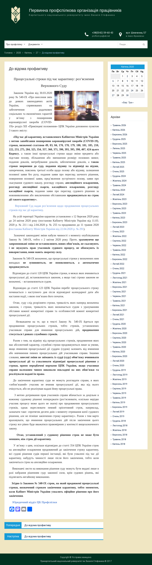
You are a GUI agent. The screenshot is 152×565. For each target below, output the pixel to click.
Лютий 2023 (118, 227)
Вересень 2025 (120, 144)
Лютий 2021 (118, 314)
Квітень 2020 (119, 351)
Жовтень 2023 (119, 199)
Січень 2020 (118, 365)
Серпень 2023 (119, 208)
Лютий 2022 (118, 264)
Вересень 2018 (120, 435)
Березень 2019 (120, 407)
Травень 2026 (119, 125)
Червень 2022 (119, 245)
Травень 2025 (119, 157)
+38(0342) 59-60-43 (102, 32)
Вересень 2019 (120, 384)
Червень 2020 (119, 342)
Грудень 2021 (119, 273)
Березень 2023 (120, 222)
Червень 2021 (119, 296)
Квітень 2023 (119, 217)
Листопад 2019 (120, 375)
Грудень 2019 (119, 370)
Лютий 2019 (118, 411)
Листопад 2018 (120, 425)
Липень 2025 (119, 148)
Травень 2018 (119, 439)
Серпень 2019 (119, 388)
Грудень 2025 (119, 139)
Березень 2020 (120, 356)
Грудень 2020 (119, 324)
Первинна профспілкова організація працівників (75, 10)
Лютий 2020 (118, 361)
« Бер (124, 102)
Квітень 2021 (119, 305)
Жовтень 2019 (119, 379)
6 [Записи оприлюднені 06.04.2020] (113, 81)
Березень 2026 (120, 134)
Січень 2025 (118, 171)
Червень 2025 (119, 153)
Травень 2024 (119, 185)
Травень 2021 (119, 301)
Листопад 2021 (120, 278)
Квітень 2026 (119, 130)
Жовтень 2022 (119, 236)
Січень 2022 (118, 268)
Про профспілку (14, 44)
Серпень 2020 (119, 338)
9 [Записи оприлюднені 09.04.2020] (127, 81)
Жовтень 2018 (119, 430)
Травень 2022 (119, 250)
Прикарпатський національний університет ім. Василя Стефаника (72, 561)
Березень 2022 (120, 259)
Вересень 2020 (120, 333)
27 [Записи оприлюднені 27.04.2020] (113, 95)
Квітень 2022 (119, 254)
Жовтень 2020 (119, 328)
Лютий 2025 (118, 167)
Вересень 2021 (120, 287)
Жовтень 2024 (119, 181)
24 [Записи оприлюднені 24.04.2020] (132, 90)
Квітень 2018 (119, 444)
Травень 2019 (119, 398)
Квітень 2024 (119, 190)
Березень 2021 (120, 310)
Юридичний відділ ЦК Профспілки (33, 502)
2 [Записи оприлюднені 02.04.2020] (127, 76)
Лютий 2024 (118, 194)
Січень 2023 (118, 231)
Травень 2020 (119, 347)
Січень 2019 (118, 416)
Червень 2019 (119, 393)
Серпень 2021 (119, 291)
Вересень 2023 (120, 204)
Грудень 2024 (119, 176)
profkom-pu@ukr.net (101, 36)
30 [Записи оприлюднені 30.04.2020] (127, 95)
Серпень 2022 (119, 241)
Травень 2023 (119, 213)
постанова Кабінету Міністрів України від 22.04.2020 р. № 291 (47, 228)
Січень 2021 (118, 319)
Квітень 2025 (119, 162)
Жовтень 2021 (119, 282)
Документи (34, 44)
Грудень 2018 (119, 421)
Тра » (130, 102)
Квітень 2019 (119, 402)
